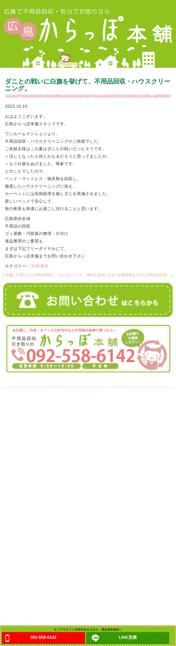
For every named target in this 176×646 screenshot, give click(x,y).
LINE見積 (128, 637)
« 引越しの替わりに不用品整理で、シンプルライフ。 (44, 275)
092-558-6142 (43, 637)
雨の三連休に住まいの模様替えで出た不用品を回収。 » (130, 275)
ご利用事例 (38, 266)
